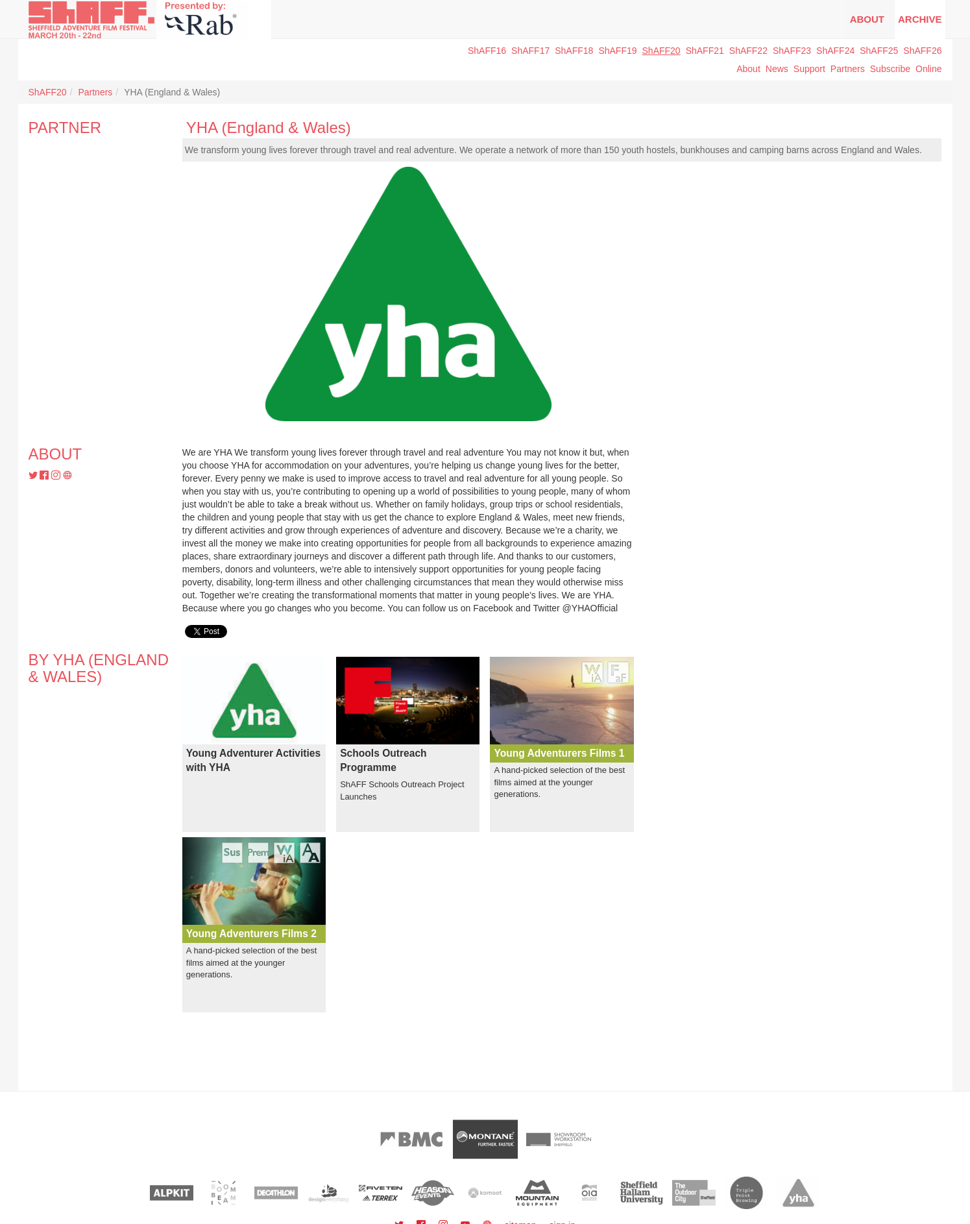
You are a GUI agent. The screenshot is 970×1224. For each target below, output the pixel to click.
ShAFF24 (835, 50)
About (867, 19)
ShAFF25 (879, 50)
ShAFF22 (748, 50)
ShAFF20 (661, 50)
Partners (848, 69)
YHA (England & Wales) (268, 127)
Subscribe (890, 69)
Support (809, 69)
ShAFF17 (530, 50)
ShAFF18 (574, 50)
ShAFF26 (922, 50)
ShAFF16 (487, 50)
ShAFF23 (792, 50)
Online (928, 69)
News (777, 69)
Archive (920, 19)
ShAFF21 (705, 50)
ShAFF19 (617, 50)
